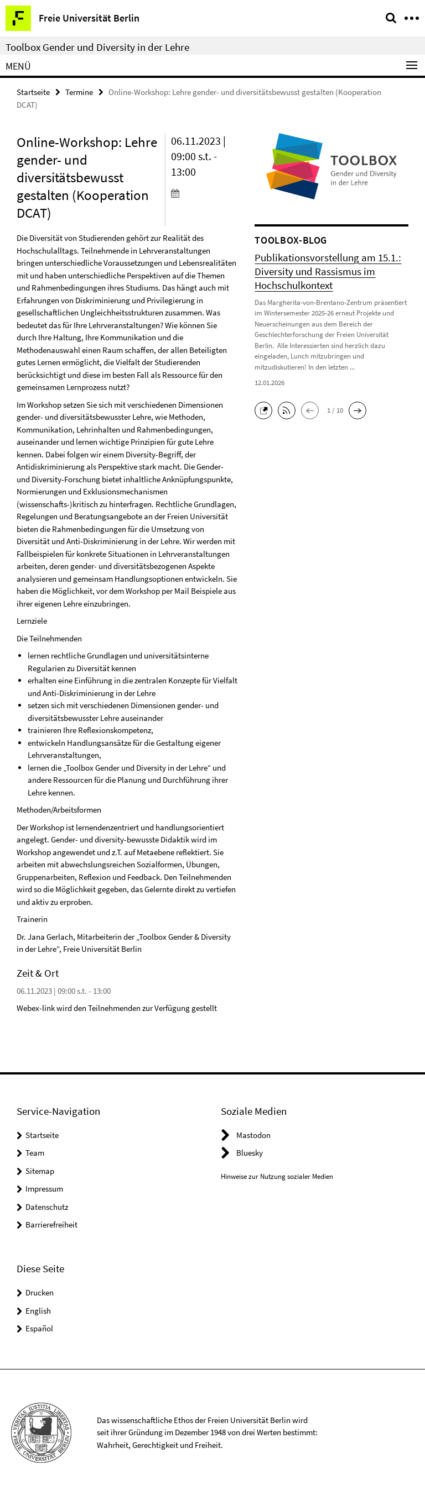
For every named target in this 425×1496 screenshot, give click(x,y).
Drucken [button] (39, 1292)
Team (34, 1152)
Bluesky (249, 1152)
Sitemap (39, 1171)
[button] (266, 409)
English (38, 1310)
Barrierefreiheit (51, 1224)
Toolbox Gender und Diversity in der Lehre (97, 47)
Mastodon (253, 1135)
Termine (79, 92)
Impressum (44, 1188)
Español (39, 1328)
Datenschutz (46, 1207)
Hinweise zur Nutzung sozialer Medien (277, 1176)
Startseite (33, 92)
